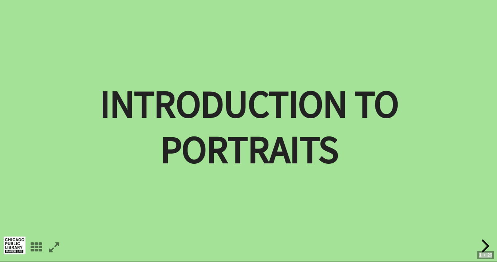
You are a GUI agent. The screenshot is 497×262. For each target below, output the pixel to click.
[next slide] (484, 246)
